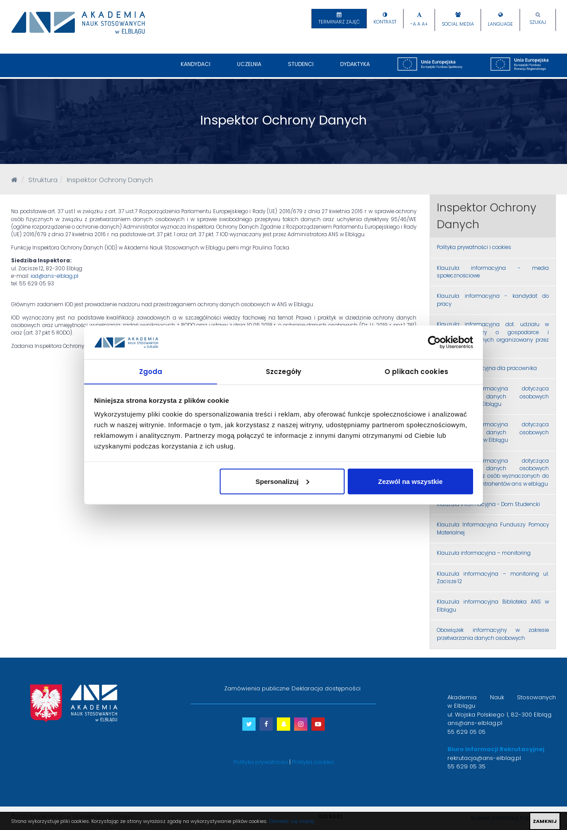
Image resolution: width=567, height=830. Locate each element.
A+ (425, 24)
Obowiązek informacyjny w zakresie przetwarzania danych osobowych (493, 634)
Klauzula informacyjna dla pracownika (487, 368)
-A (413, 24)
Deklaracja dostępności (326, 688)
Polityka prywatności (260, 762)
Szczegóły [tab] (284, 371)
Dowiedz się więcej (291, 821)
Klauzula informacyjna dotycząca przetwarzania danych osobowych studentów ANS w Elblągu (493, 396)
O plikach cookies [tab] (416, 371)
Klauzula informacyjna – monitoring (484, 553)
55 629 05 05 (466, 732)
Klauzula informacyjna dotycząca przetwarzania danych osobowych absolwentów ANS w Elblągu (493, 432)
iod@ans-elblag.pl (54, 276)
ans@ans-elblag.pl (474, 723)
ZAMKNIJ (545, 821)
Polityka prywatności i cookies (474, 247)
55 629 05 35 (466, 766)
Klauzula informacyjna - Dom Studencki (488, 504)
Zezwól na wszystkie (410, 481)
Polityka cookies (313, 762)
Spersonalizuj (283, 481)
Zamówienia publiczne (257, 688)
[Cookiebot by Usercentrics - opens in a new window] (434, 342)
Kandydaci (195, 68)
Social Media (458, 24)
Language (500, 24)
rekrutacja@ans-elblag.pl (484, 758)
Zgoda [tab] (151, 371)
